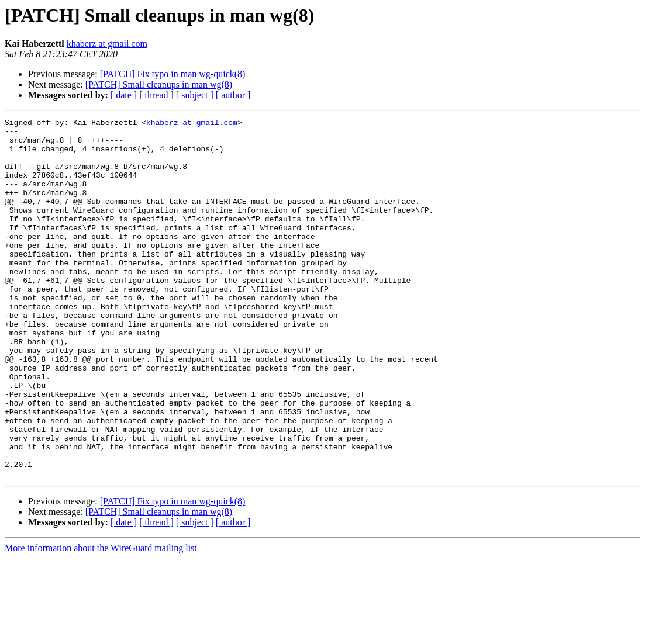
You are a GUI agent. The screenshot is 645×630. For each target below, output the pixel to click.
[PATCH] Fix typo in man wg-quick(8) (173, 74)
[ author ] (233, 95)
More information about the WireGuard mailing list (101, 620)
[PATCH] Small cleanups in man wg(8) (158, 84)
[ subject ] (194, 95)
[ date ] (124, 95)
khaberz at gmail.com (107, 44)
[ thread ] (156, 95)
